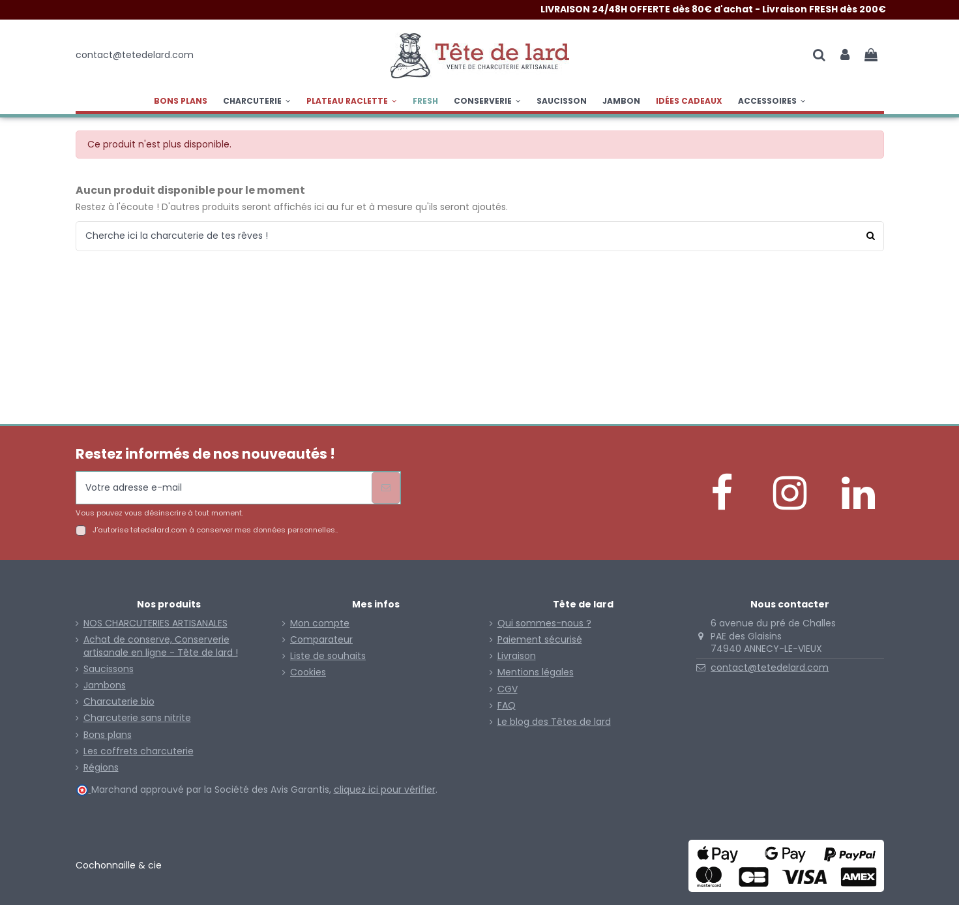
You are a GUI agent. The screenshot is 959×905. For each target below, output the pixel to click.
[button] (352, 101)
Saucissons (108, 669)
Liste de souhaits (328, 656)
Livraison (516, 656)
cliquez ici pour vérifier (384, 789)
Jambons (104, 685)
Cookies (308, 672)
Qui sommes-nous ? (544, 623)
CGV (507, 689)
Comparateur (321, 640)
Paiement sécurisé (539, 640)
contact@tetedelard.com (770, 667)
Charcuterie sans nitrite (137, 718)
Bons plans (107, 735)
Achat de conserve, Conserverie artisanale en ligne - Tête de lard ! (160, 646)
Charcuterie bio (119, 702)
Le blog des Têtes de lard (554, 722)
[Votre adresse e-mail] (224, 488)
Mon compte (319, 623)
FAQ (506, 705)
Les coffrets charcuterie (138, 751)
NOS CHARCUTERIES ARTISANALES (155, 623)
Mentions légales (535, 672)
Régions (101, 767)
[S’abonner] (386, 488)
